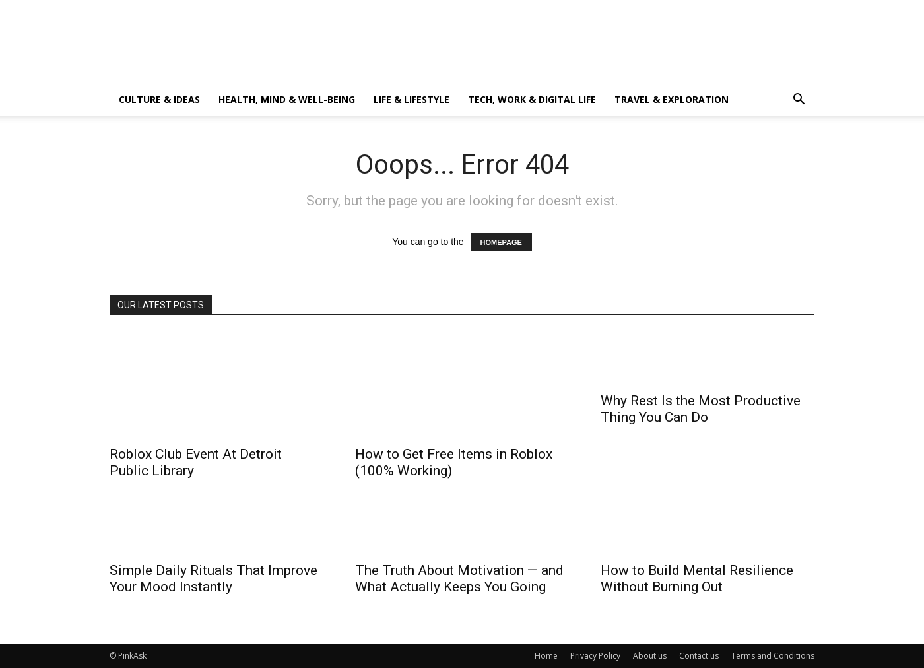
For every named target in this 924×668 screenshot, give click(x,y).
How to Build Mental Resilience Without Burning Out (697, 578)
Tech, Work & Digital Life (532, 99)
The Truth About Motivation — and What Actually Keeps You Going (459, 578)
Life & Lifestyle (411, 99)
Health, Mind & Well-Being (286, 99)
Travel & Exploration (671, 99)
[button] (798, 100)
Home (546, 655)
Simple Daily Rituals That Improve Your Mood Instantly (213, 578)
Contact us (699, 655)
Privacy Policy (595, 655)
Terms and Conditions (772, 655)
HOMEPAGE (501, 242)
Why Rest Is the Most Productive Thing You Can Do (701, 409)
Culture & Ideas (159, 99)
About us (650, 655)
